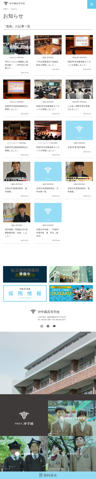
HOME (5, 9)
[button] (91, 4)
